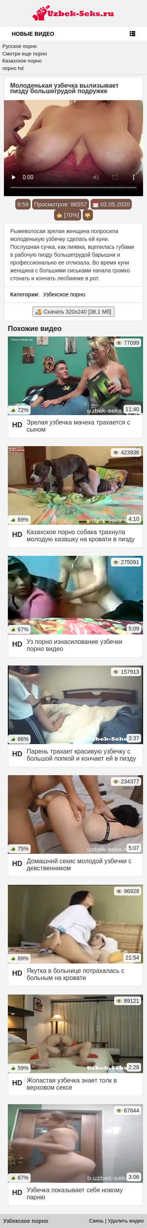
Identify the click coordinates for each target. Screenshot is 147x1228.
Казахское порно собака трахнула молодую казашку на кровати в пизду (81, 535)
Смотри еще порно (24, 54)
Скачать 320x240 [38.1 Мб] (73, 312)
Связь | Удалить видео (116, 1221)
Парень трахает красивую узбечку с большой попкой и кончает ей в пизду (81, 755)
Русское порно (19, 46)
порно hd (13, 68)
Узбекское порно (64, 294)
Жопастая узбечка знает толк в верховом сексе (72, 1084)
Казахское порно (22, 61)
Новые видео (33, 34)
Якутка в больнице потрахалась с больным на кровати (75, 974)
